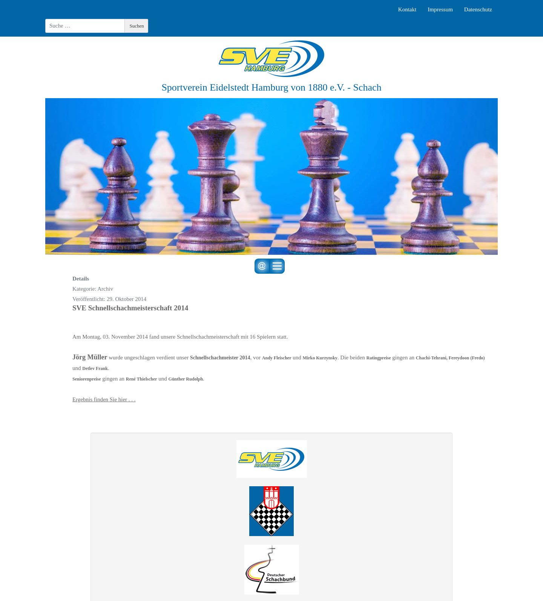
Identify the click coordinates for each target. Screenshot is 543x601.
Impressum (440, 9)
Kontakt (407, 9)
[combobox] (85, 26)
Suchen (137, 26)
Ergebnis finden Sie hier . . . (104, 399)
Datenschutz (478, 9)
